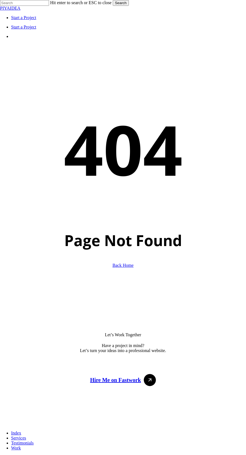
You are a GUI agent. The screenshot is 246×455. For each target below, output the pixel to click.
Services (18, 438)
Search (121, 3)
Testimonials (22, 443)
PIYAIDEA (10, 8)
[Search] (24, 3)
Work (16, 448)
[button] (123, 380)
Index (16, 433)
